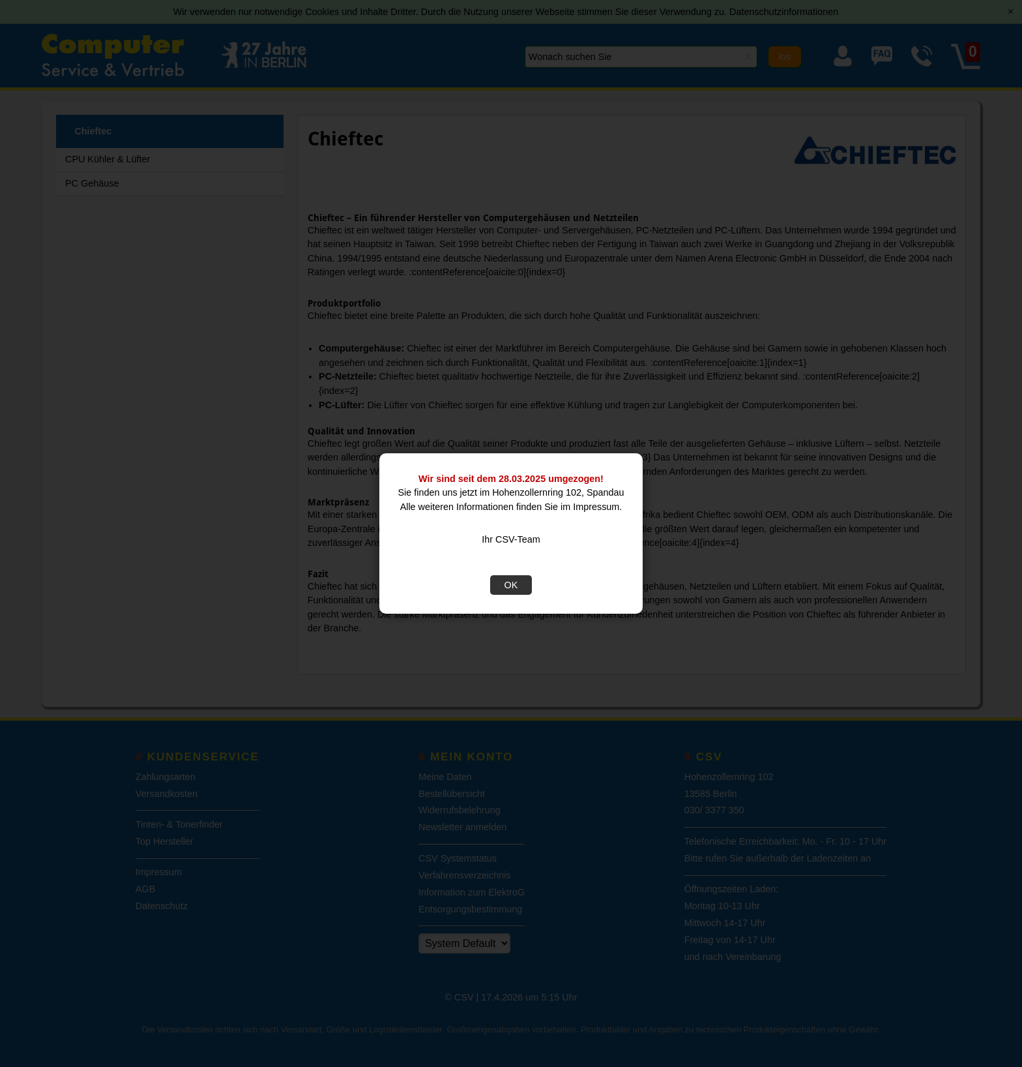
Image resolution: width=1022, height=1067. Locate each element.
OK (511, 585)
